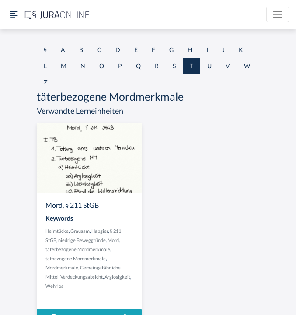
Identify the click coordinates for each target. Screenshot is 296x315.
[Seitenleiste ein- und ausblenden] (14, 15)
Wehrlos (54, 286)
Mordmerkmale (61, 267)
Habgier (99, 231)
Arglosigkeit (117, 277)
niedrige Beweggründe (82, 240)
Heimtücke (57, 231)
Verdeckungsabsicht (81, 277)
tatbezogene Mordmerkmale (75, 258)
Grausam (80, 231)
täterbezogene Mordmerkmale (77, 249)
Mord (113, 240)
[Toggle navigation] (277, 14)
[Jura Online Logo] (57, 15)
